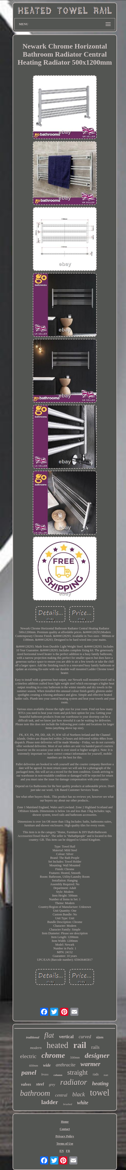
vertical (66, 1036)
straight (77, 1072)
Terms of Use (64, 1143)
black (78, 1094)
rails (95, 1047)
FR (68, 1151)
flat (49, 1035)
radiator (73, 1081)
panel (28, 1072)
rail (79, 1045)
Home (65, 1121)
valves (26, 1084)
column (57, 1074)
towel (100, 1093)
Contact (65, 1129)
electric (28, 1056)
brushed (67, 1104)
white (82, 1102)
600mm (33, 1065)
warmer (90, 1064)
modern (36, 1048)
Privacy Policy (64, 1136)
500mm (75, 1057)
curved (85, 1036)
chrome (53, 1055)
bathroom (35, 1093)
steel (40, 1084)
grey (52, 1084)
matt (106, 1075)
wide (47, 1065)
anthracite (65, 1064)
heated (57, 1045)
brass (44, 1074)
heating (100, 1083)
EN (61, 1151)
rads (96, 1074)
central (61, 1095)
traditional (32, 1037)
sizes (99, 1037)
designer (97, 1055)
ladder (49, 1102)
